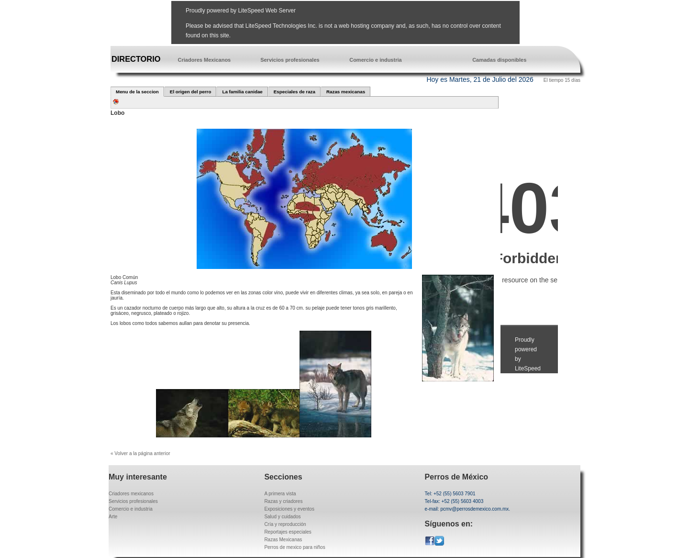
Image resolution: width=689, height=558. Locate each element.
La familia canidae (242, 91)
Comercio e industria (375, 60)
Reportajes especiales (287, 532)
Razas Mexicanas (283, 539)
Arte (113, 516)
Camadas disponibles (499, 60)
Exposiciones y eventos (289, 509)
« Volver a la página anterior (140, 453)
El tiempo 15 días (562, 80)
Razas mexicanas (345, 91)
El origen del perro (190, 91)
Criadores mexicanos (131, 493)
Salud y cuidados (282, 516)
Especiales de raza (294, 91)
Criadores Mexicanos (204, 60)
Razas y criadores (283, 501)
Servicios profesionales (290, 60)
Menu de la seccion (137, 91)
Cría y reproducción (285, 524)
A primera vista (280, 493)
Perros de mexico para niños (294, 547)
